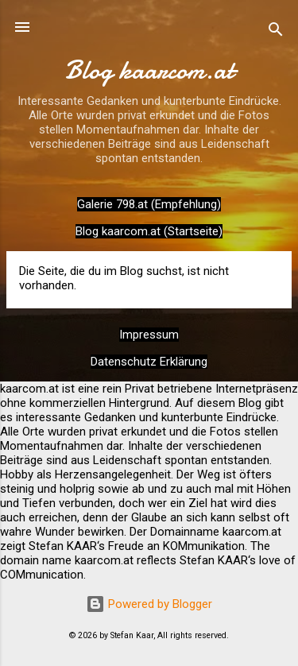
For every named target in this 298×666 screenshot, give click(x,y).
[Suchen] (275, 32)
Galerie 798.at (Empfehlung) (149, 204)
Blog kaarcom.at (149, 70)
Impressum (149, 334)
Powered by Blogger (149, 604)
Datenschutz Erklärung (149, 361)
